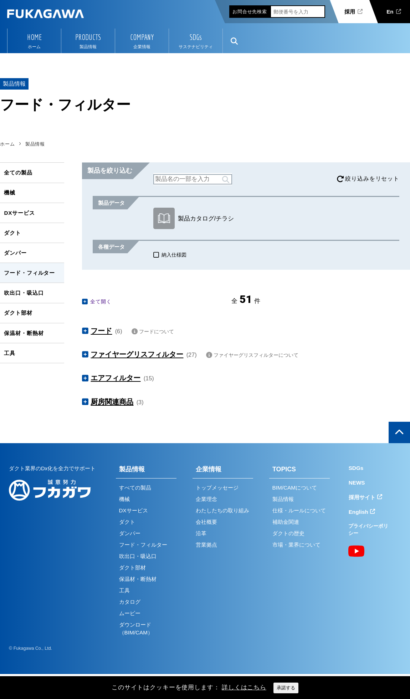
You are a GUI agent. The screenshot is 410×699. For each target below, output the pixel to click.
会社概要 (206, 522)
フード (101, 331)
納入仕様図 (174, 255)
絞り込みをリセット (372, 179)
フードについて (156, 331)
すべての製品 (135, 488)
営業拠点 (206, 545)
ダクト (12, 233)
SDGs (196, 37)
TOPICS (284, 469)
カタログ (129, 602)
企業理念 (206, 499)
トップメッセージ (217, 488)
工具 (9, 353)
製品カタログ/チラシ (193, 218)
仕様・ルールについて (299, 510)
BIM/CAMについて (294, 488)
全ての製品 (18, 172)
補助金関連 (285, 522)
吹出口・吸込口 (23, 293)
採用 (349, 12)
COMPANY (142, 37)
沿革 (201, 533)
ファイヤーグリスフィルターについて (256, 355)
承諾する (286, 687)
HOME (34, 37)
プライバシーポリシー (368, 529)
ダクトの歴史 (288, 533)
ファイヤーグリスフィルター (137, 354)
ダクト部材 (18, 313)
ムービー (129, 613)
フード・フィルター (29, 273)
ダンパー (15, 253)
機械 (9, 192)
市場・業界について (296, 545)
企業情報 (208, 469)
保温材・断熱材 (23, 333)
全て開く (100, 301)
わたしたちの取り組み (222, 510)
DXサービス (19, 213)
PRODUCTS (88, 37)
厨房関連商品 (112, 402)
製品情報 (132, 469)
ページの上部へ (399, 432)
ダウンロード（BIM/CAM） (136, 629)
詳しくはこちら (244, 687)
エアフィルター (115, 378)
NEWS (357, 483)
